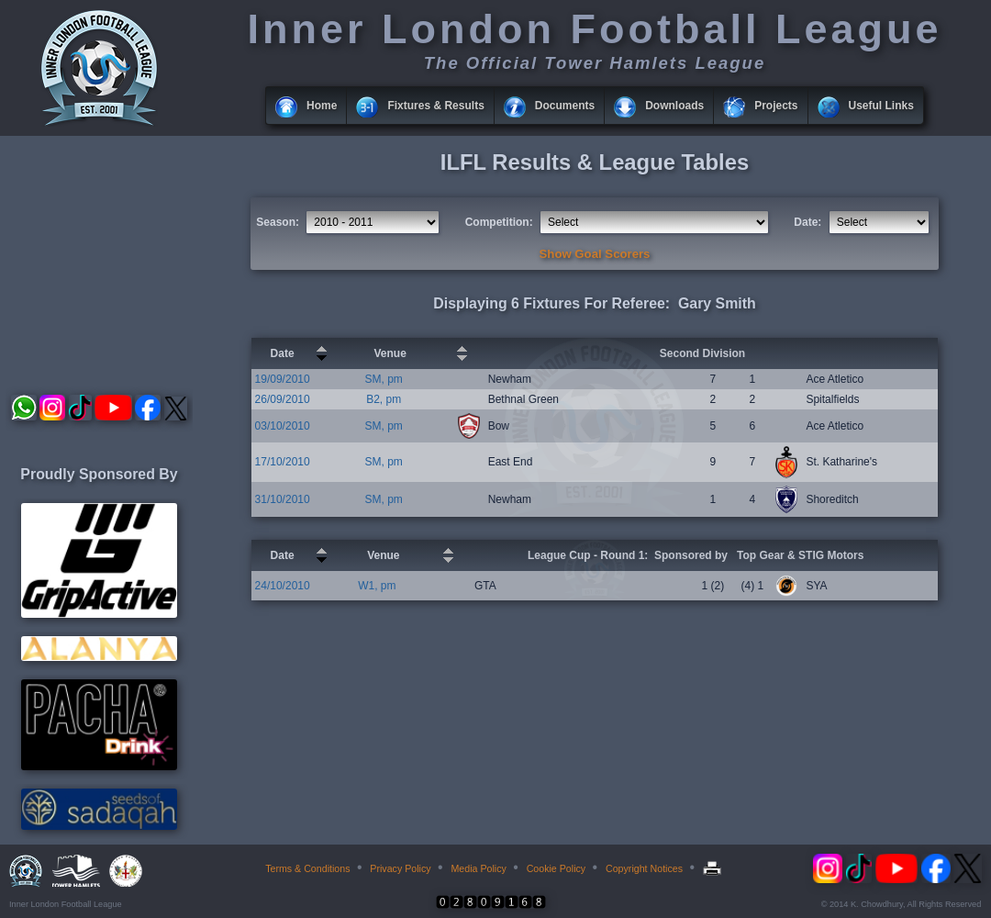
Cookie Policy (556, 868)
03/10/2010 (282, 426)
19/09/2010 (282, 379)
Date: (807, 222)
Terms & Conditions (307, 868)
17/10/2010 (282, 461)
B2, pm (383, 399)
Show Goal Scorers (595, 254)
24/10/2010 (282, 585)
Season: (277, 222)
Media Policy (478, 868)
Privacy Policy (400, 868)
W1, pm (376, 585)
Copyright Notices (644, 868)
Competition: (499, 222)
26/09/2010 (282, 399)
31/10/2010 (282, 499)
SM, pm (383, 379)
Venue (389, 353)
